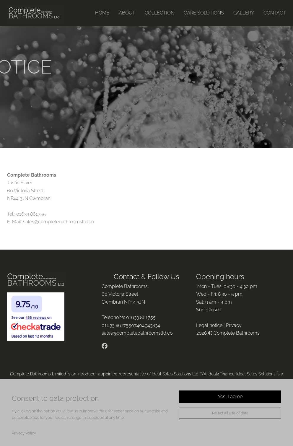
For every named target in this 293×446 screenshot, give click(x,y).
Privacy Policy (24, 433)
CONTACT (274, 13)
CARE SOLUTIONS (204, 13)
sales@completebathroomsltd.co (58, 221)
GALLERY (243, 13)
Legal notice (209, 325)
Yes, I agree (230, 396)
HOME (102, 13)
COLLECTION (159, 13)
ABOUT (127, 13)
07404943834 (146, 325)
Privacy (234, 325)
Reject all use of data (230, 413)
